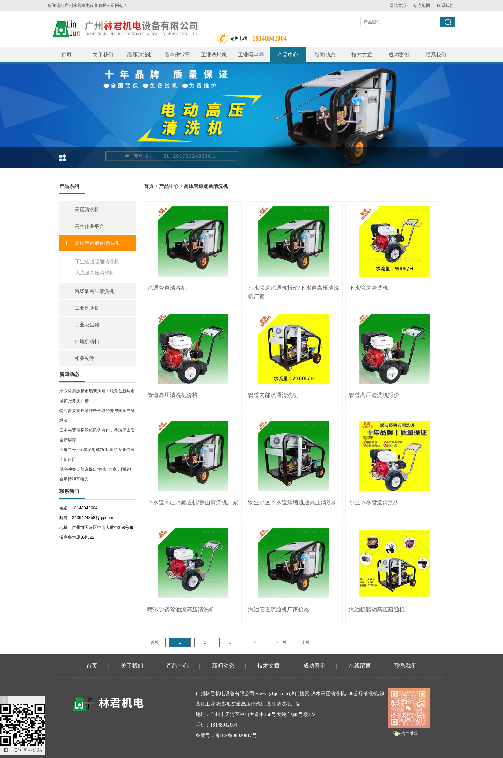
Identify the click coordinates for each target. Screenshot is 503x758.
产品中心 (287, 55)
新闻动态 (324, 55)
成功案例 (398, 55)
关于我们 (103, 55)
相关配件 (84, 358)
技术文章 (361, 55)
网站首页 (397, 5)
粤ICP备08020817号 (236, 735)
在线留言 (360, 666)
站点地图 (421, 5)
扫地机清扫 (87, 341)
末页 (305, 642)
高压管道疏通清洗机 (97, 243)
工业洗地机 (214, 55)
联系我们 (445, 5)
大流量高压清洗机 (94, 272)
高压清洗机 (140, 55)
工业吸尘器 (251, 55)
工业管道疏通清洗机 (97, 261)
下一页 (280, 642)
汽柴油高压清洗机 (94, 291)
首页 (66, 55)
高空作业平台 (177, 57)
